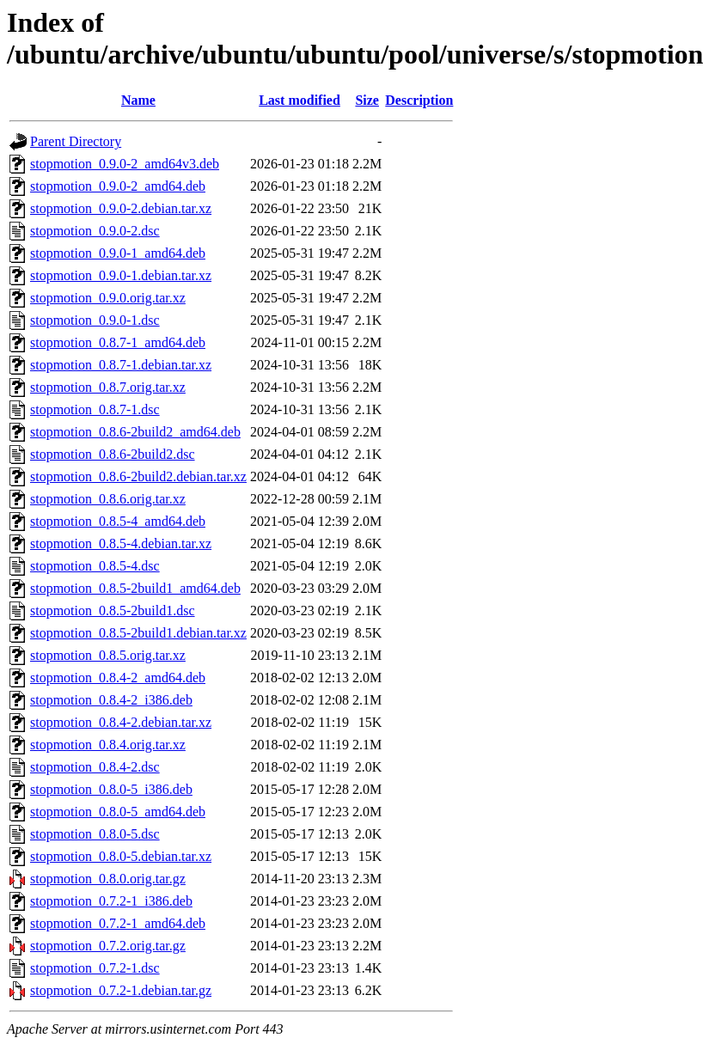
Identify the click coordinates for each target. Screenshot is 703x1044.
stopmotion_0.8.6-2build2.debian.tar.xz (138, 476)
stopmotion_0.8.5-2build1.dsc (112, 610)
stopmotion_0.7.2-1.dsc (95, 968)
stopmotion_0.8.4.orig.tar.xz (108, 744)
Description (419, 100)
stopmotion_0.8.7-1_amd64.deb (117, 342)
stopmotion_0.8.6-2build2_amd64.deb (135, 431)
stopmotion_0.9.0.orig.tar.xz (108, 297)
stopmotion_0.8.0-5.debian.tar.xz (120, 856)
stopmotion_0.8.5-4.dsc (95, 566)
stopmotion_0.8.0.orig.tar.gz (108, 878)
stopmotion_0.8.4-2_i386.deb (111, 700)
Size (367, 100)
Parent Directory (75, 141)
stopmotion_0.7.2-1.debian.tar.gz (120, 990)
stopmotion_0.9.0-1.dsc (95, 320)
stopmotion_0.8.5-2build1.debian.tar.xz (138, 633)
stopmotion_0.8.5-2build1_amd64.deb (135, 588)
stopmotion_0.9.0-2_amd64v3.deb (124, 163)
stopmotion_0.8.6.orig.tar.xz (108, 498)
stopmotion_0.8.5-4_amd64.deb (117, 521)
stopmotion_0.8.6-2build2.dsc (112, 454)
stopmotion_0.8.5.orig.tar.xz (108, 655)
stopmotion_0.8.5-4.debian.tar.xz (120, 543)
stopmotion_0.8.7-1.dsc (95, 409)
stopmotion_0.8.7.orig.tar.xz (108, 387)
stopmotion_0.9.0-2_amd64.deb (117, 186)
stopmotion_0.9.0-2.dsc (95, 230)
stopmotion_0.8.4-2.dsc (95, 767)
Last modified (299, 100)
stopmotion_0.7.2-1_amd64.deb (117, 923)
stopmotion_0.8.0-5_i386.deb (111, 789)
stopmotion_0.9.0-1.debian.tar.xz (120, 275)
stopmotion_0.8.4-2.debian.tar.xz (120, 722)
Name (138, 100)
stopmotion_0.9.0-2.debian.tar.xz (120, 208)
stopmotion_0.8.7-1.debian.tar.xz (120, 364)
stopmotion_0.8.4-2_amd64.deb (117, 677)
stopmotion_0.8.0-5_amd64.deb (117, 811)
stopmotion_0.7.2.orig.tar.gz (108, 945)
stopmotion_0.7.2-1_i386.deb (111, 901)
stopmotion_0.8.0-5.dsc (95, 834)
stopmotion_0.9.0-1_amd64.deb (117, 253)
